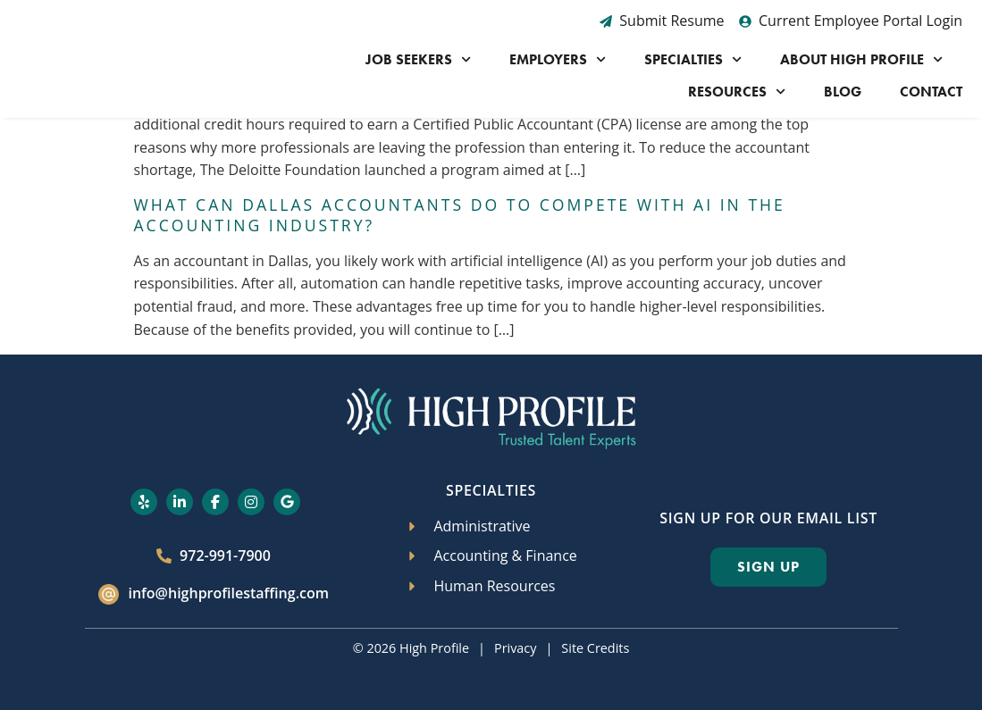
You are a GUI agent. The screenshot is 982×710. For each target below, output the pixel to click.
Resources (736, 91)
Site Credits (595, 647)
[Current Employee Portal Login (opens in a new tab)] (851, 21)
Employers (557, 59)
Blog (842, 91)
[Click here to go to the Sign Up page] (768, 567)
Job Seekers (418, 59)
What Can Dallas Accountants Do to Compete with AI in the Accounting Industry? (459, 215)
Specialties (693, 59)
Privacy (515, 647)
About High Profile (861, 59)
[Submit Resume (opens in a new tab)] (662, 21)
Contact (931, 91)
